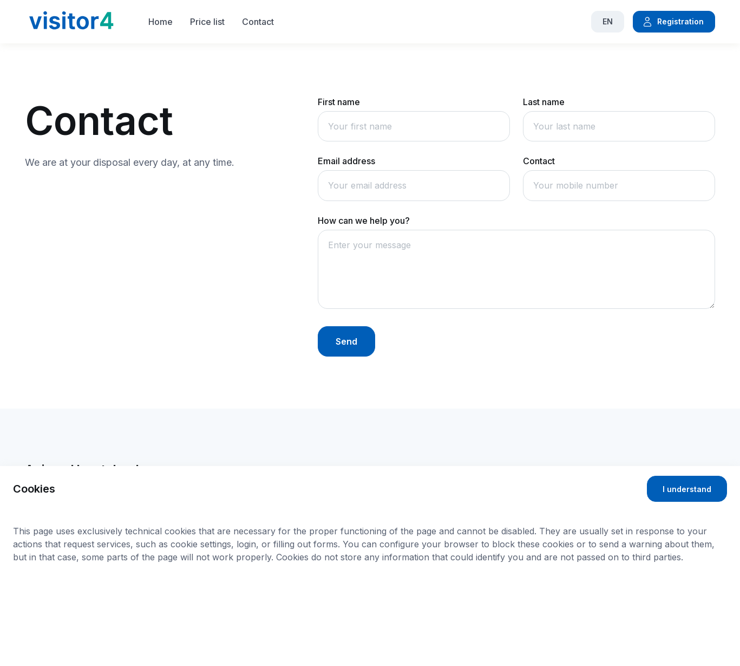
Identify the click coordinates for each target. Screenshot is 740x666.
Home (160, 21)
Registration (673, 21)
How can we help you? (364, 220)
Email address (346, 161)
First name (339, 101)
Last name (544, 101)
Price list (207, 21)
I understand (687, 489)
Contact (258, 21)
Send (346, 341)
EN (608, 21)
